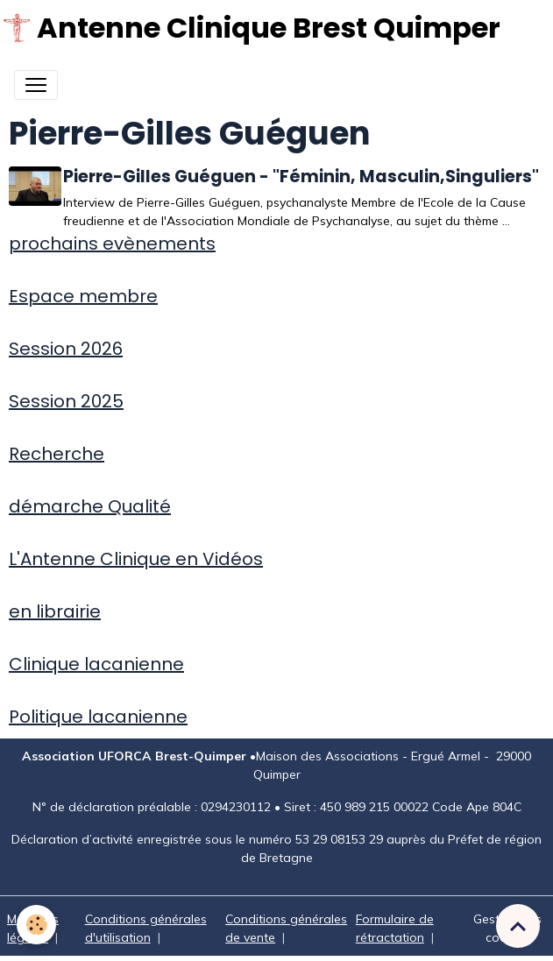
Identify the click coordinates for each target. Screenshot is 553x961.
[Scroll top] (518, 926)
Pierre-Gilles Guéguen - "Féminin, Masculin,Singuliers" (306, 176)
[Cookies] (37, 924)
